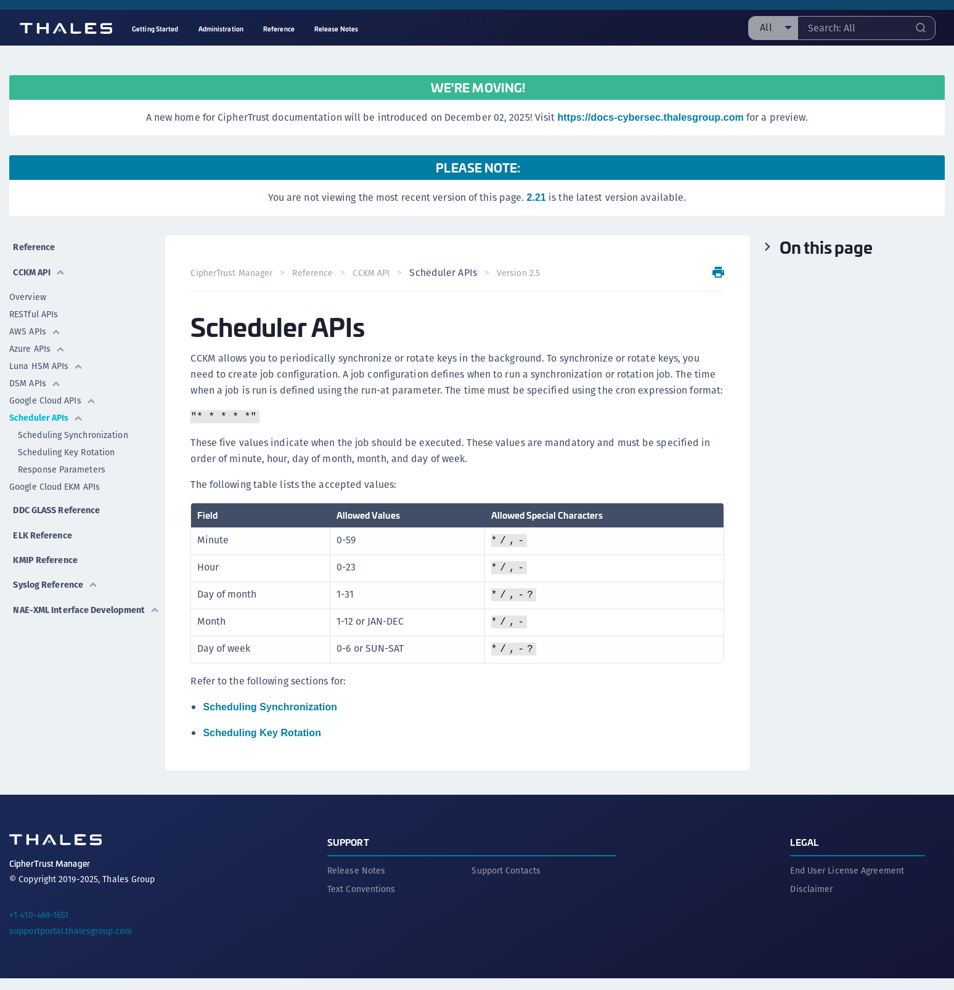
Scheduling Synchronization (73, 426)
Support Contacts (505, 882)
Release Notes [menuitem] (336, 28)
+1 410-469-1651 (39, 926)
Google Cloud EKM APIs (54, 478)
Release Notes (356, 882)
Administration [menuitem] (220, 28)
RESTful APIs (33, 306)
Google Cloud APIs (52, 392)
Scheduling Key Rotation (66, 444)
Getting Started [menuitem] (155, 28)
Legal (804, 853)
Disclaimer (811, 901)
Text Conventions (361, 901)
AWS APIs (35, 323)
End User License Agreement (847, 882)
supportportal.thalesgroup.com (70, 942)
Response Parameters (61, 461)
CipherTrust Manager (236, 273)
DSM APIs (35, 375)
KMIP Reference (45, 540)
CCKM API (38, 264)
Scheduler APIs (46, 409)
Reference (32, 243)
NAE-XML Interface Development (51, 590)
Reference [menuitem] (279, 28)
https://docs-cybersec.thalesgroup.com (650, 117)
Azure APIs (37, 340)
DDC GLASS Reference (58, 498)
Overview (27, 288)
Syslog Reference (56, 561)
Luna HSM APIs (46, 357)
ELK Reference (42, 519)
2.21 (536, 197)
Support (348, 853)
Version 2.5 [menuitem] (522, 273)
